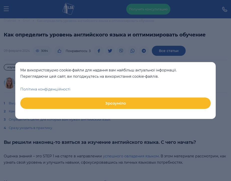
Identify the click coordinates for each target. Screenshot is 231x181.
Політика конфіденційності (45, 89)
